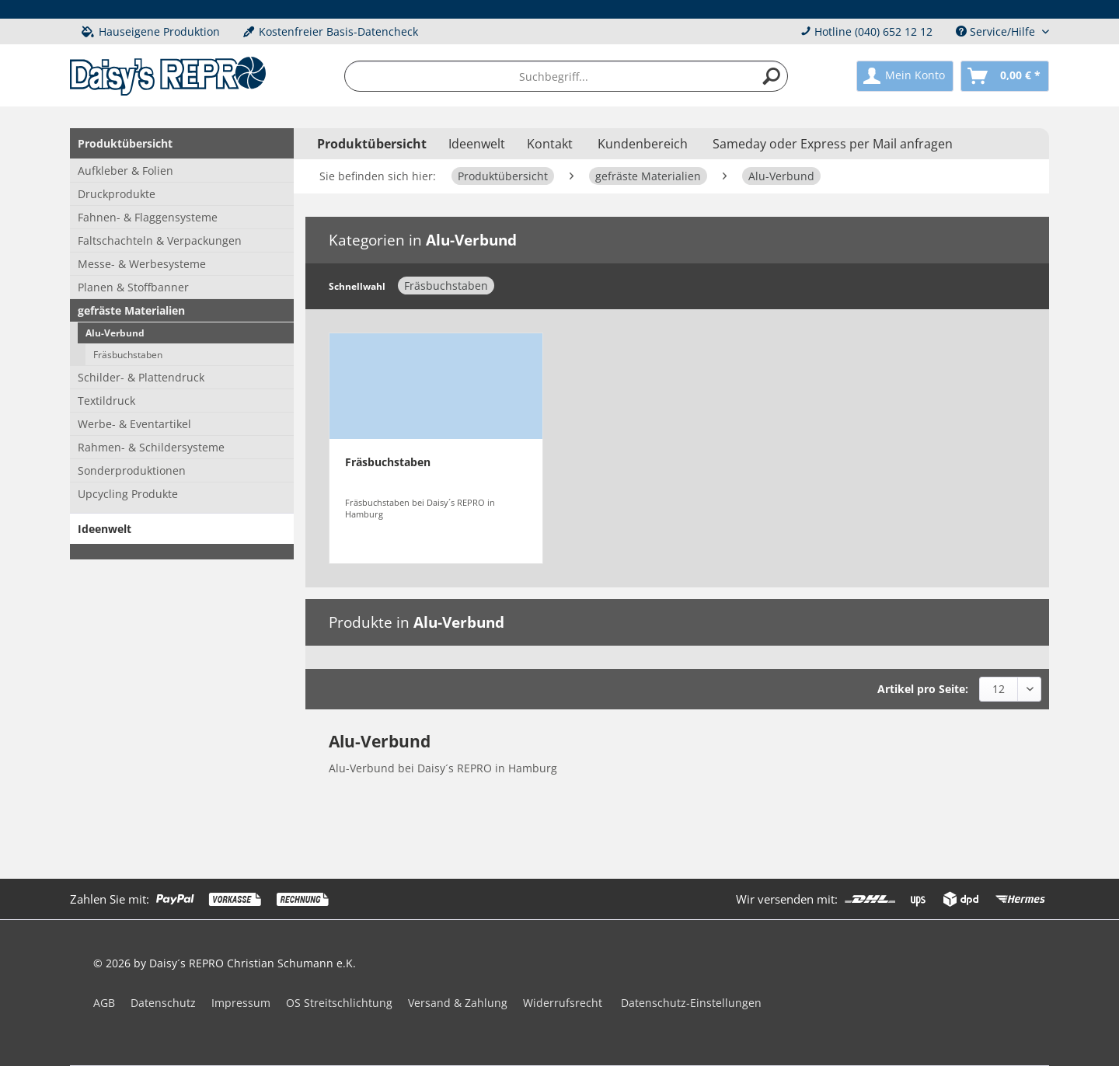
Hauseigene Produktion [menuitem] (151, 31)
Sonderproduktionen (132, 470)
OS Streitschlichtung (339, 1002)
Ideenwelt (104, 528)
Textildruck (106, 400)
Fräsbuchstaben (127, 354)
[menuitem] (566, 76)
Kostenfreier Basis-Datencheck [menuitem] (330, 31)
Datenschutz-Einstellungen (691, 1002)
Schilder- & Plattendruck (141, 377)
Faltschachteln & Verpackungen (160, 240)
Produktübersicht (125, 143)
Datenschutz (163, 1002)
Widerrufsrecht (562, 1002)
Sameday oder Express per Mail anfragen (833, 143)
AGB (104, 1002)
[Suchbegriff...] (566, 76)
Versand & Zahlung (457, 1002)
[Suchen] (771, 76)
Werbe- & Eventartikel (134, 423)
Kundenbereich (643, 143)
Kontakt (550, 143)
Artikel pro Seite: (922, 688)
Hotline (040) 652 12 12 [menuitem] (866, 31)
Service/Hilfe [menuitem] (997, 31)
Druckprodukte (116, 193)
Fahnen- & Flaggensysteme (148, 217)
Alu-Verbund (115, 333)
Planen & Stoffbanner (133, 287)
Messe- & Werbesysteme (142, 263)
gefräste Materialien (131, 310)
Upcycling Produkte (128, 493)
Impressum (240, 1002)
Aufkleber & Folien (125, 170)
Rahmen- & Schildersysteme (151, 447)
